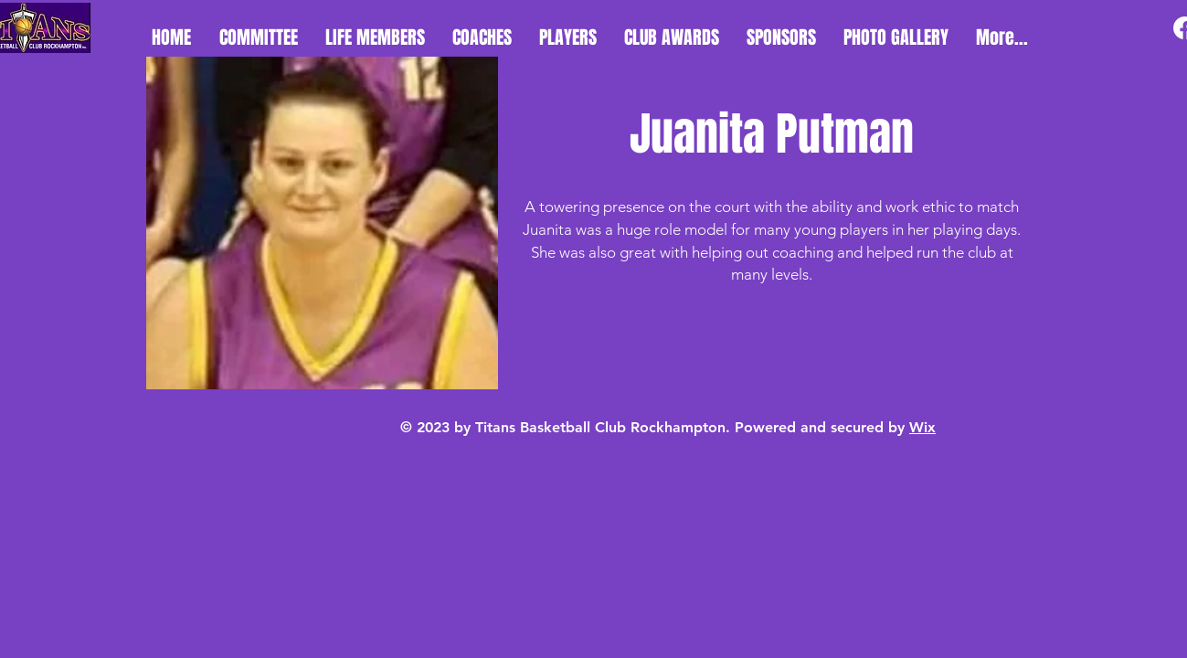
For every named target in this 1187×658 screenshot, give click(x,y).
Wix (922, 427)
